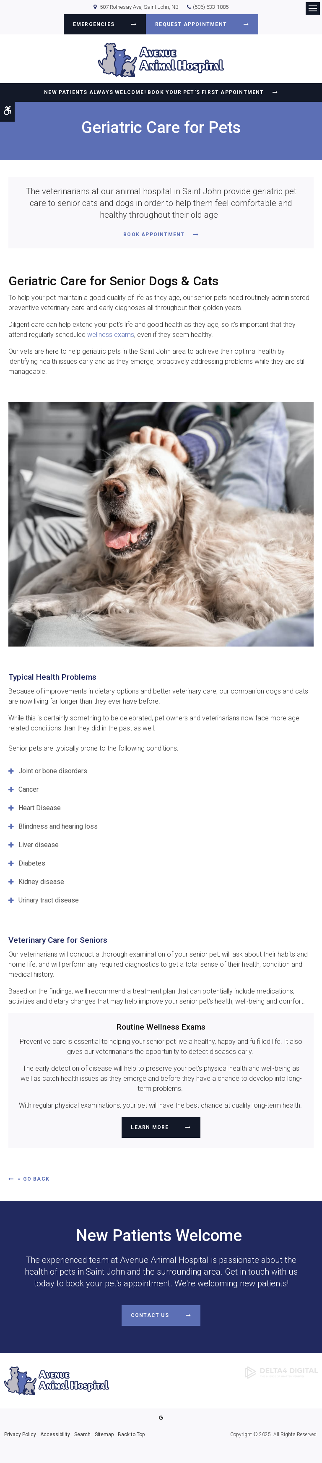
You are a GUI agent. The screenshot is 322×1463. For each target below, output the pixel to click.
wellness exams (110, 335)
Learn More (150, 1127)
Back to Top (131, 1434)
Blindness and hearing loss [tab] (58, 826)
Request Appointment (191, 24)
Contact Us (150, 1315)
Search (82, 1434)
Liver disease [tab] (38, 845)
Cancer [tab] (28, 789)
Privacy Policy (20, 1434)
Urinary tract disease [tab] (48, 900)
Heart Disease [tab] (39, 808)
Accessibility (55, 1434)
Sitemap (104, 1434)
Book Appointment (153, 234)
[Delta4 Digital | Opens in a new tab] (281, 1372)
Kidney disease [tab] (41, 882)
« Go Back (33, 1179)
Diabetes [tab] (31, 863)
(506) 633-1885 (211, 7)
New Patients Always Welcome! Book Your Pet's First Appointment (154, 92)
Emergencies (93, 24)
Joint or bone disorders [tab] (52, 771)
